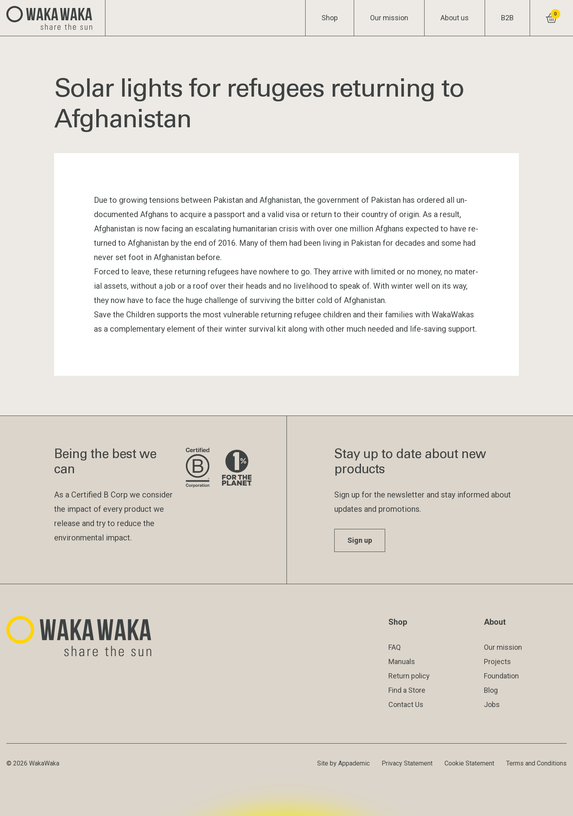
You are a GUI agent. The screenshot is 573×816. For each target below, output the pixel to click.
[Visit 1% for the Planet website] (236, 468)
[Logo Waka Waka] (52, 18)
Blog (491, 690)
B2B (507, 18)
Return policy (409, 676)
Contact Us (405, 704)
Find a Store (406, 690)
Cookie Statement (469, 763)
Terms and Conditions (536, 763)
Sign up (359, 540)
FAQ (394, 647)
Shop (330, 18)
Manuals (401, 661)
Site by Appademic (343, 763)
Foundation (501, 676)
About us (454, 18)
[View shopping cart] (551, 18)
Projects (497, 661)
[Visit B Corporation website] (197, 468)
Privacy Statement (407, 763)
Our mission (389, 18)
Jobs (492, 704)
